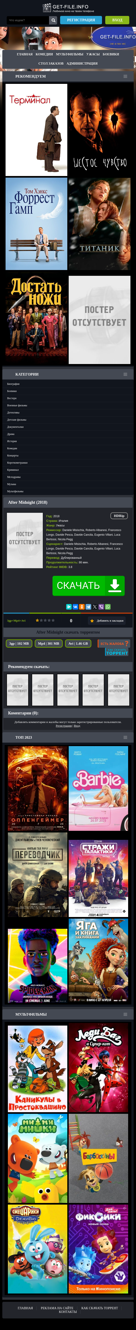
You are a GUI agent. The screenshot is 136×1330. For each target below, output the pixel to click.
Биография (13, 384)
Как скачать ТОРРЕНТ (99, 1308)
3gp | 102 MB (19, 643)
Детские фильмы (16, 419)
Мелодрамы (14, 477)
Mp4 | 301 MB (48, 643)
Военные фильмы (17, 405)
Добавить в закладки (110, 620)
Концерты (13, 455)
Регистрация (81, 20)
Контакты (68, 1312)
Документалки (15, 426)
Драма (10, 434)
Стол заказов (50, 63)
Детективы (13, 412)
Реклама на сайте (57, 1308)
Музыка (11, 484)
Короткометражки (17, 462)
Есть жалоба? (114, 643)
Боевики (111, 54)
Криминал (13, 469)
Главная (25, 54)
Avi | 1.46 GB (78, 643)
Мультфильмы (69, 54)
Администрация (82, 63)
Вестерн (11, 398)
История (12, 441)
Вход (117, 20)
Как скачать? (116, 652)
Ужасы (93, 54)
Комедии (44, 54)
